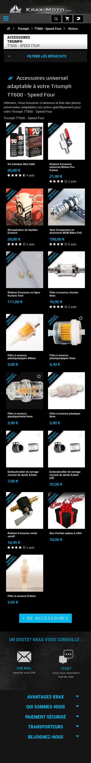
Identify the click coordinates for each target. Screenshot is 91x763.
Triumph (23, 28)
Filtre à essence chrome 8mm (64, 294)
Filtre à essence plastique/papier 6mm (62, 357)
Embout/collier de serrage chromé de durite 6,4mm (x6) (65, 475)
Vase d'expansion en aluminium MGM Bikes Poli (66, 231)
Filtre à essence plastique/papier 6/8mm (22, 357)
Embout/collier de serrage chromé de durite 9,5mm (23, 473)
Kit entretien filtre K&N (21, 164)
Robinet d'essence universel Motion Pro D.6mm (62, 167)
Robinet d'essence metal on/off (22, 535)
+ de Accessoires (45, 618)
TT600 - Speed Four (47, 28)
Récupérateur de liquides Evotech (23, 231)
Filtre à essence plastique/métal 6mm (20, 415)
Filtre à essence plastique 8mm (65, 415)
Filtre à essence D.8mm (22, 596)
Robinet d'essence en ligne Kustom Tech (24, 294)
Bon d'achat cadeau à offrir (66, 533)
